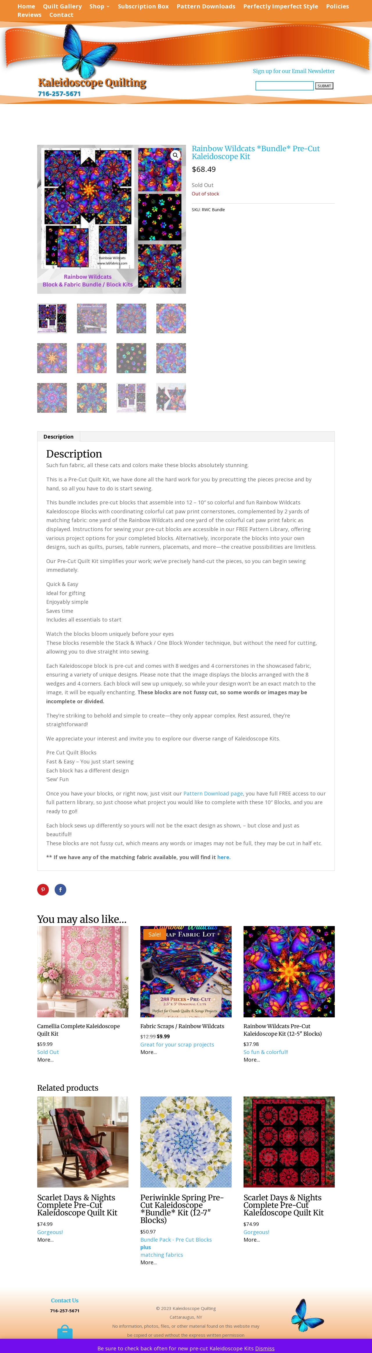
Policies (337, 7)
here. (224, 857)
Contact (61, 16)
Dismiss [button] (265, 1348)
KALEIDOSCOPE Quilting (268, 209)
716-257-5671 (59, 93)
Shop (97, 7)
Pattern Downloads (206, 7)
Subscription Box (143, 7)
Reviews (29, 16)
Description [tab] (58, 436)
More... (45, 1059)
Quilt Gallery (62, 7)
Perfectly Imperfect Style (280, 7)
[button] (175, 155)
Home (26, 7)
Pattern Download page (213, 793)
